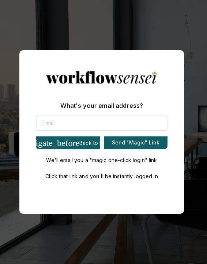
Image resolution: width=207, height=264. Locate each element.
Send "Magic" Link (135, 142)
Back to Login (68, 143)
